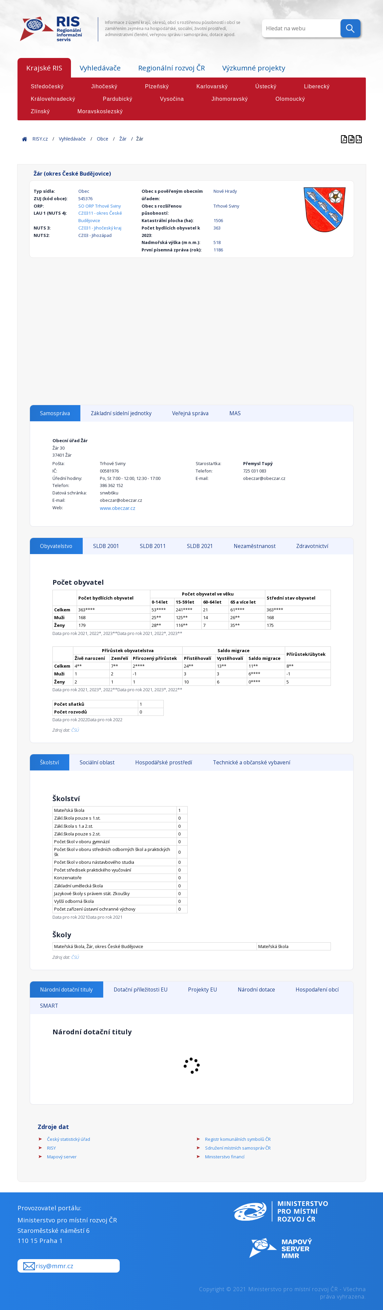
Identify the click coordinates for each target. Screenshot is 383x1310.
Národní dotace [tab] (256, 989)
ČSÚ (75, 730)
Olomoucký (290, 99)
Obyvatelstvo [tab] (56, 546)
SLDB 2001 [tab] (106, 546)
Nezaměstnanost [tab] (255, 546)
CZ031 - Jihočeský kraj (99, 228)
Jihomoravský (230, 99)
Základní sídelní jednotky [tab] (121, 413)
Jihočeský (104, 86)
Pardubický (117, 99)
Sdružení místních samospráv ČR (238, 1148)
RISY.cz (40, 138)
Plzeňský (157, 86)
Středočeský (47, 86)
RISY (51, 1148)
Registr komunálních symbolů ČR (238, 1139)
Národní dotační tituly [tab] (66, 989)
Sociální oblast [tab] (97, 762)
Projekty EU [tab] (202, 989)
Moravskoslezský (100, 111)
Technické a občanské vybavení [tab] (251, 762)
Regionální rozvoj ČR (171, 67)
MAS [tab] (235, 413)
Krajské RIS (44, 67)
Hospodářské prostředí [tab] (163, 762)
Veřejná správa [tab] (190, 413)
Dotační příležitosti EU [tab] (140, 989)
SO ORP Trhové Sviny (99, 206)
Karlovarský (212, 86)
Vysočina (172, 99)
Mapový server (62, 1157)
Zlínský (40, 111)
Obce (102, 138)
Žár (122, 138)
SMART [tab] (49, 1005)
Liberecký (317, 86)
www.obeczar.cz (117, 508)
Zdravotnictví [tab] (312, 546)
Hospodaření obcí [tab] (317, 989)
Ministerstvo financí (224, 1157)
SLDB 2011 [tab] (153, 546)
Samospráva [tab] (55, 413)
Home (25, 138)
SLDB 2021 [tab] (200, 546)
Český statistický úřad (68, 1139)
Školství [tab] (49, 762)
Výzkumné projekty (253, 67)
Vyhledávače (100, 67)
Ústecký (265, 86)
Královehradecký (53, 99)
